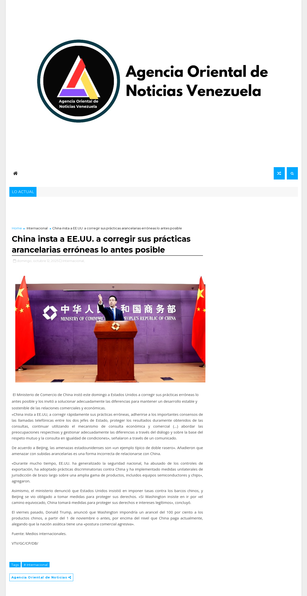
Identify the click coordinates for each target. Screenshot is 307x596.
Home (17, 228)
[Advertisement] (107, 212)
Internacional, (74, 261)
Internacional (37, 228)
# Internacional (36, 565)
